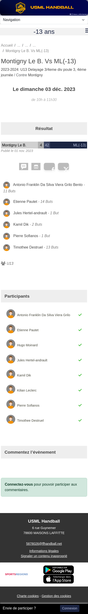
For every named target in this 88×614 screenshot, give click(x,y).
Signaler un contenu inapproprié (44, 556)
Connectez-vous (19, 484)
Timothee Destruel (28, 247)
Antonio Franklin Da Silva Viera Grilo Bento (48, 185)
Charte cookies (28, 596)
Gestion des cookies (56, 596)
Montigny (35, 75)
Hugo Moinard (27, 345)
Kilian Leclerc (27, 390)
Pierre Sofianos (25, 236)
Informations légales (44, 551)
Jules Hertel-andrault (30, 213)
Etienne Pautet (25, 202)
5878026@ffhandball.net (44, 543)
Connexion (69, 608)
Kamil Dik (21, 224)
